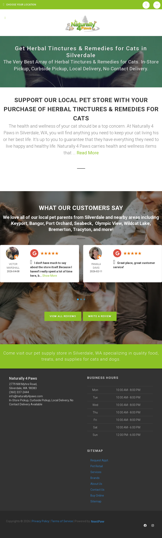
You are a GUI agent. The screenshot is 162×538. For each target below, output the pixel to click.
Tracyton (82, 228)
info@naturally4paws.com (26, 396)
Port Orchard (59, 223)
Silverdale (94, 217)
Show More (49, 275)
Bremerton (60, 228)
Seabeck (83, 223)
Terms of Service (62, 521)
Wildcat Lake (137, 223)
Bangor (36, 223)
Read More (88, 152)
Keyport (19, 223)
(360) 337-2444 (19, 392)
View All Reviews (63, 315)
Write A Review (99, 315)
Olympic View (108, 223)
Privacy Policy (40, 521)
